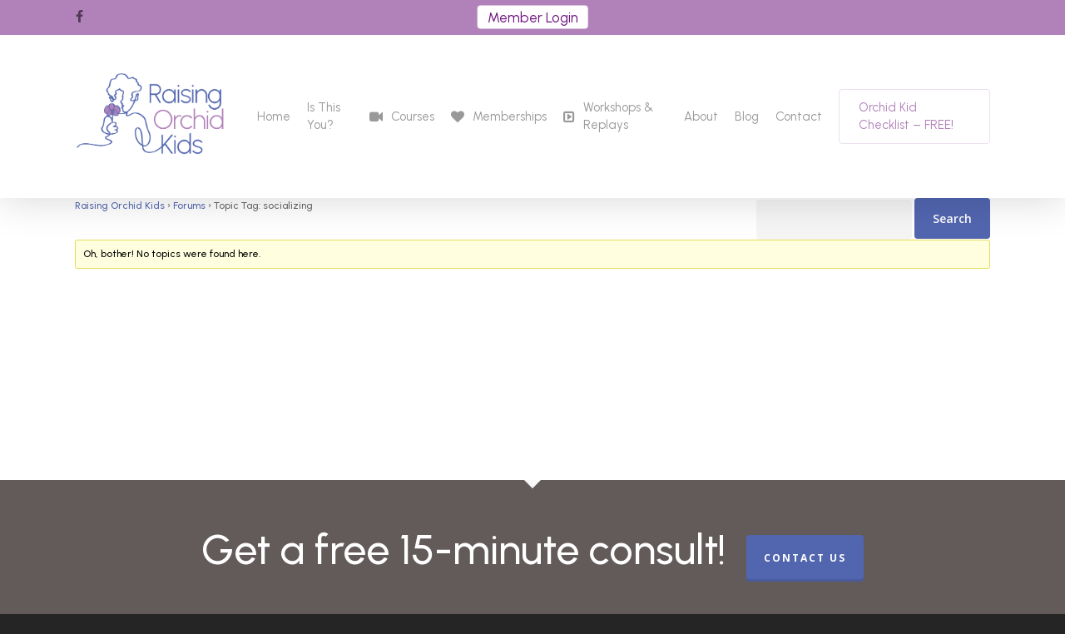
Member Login (533, 17)
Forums (189, 205)
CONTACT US (805, 558)
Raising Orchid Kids (120, 205)
